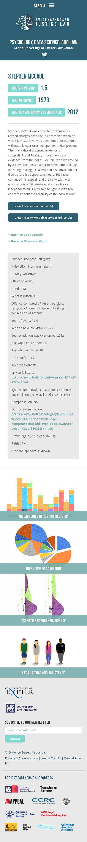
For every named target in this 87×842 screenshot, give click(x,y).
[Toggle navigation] (43, 5)
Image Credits (51, 758)
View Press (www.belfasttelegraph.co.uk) (43, 217)
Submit (14, 739)
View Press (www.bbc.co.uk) (34, 206)
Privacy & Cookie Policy (21, 758)
